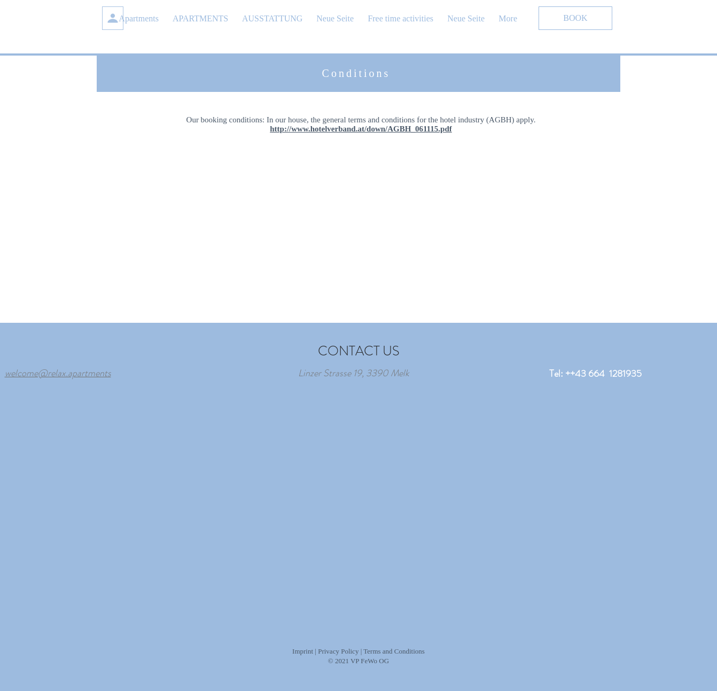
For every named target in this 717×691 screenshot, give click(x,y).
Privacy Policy (338, 651)
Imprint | (304, 651)
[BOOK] (575, 18)
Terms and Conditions (394, 651)
